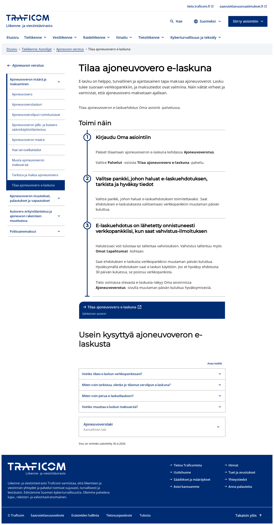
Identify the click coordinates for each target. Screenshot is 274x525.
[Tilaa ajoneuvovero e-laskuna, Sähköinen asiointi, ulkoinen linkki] (152, 310)
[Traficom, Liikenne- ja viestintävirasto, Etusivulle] (29, 21)
